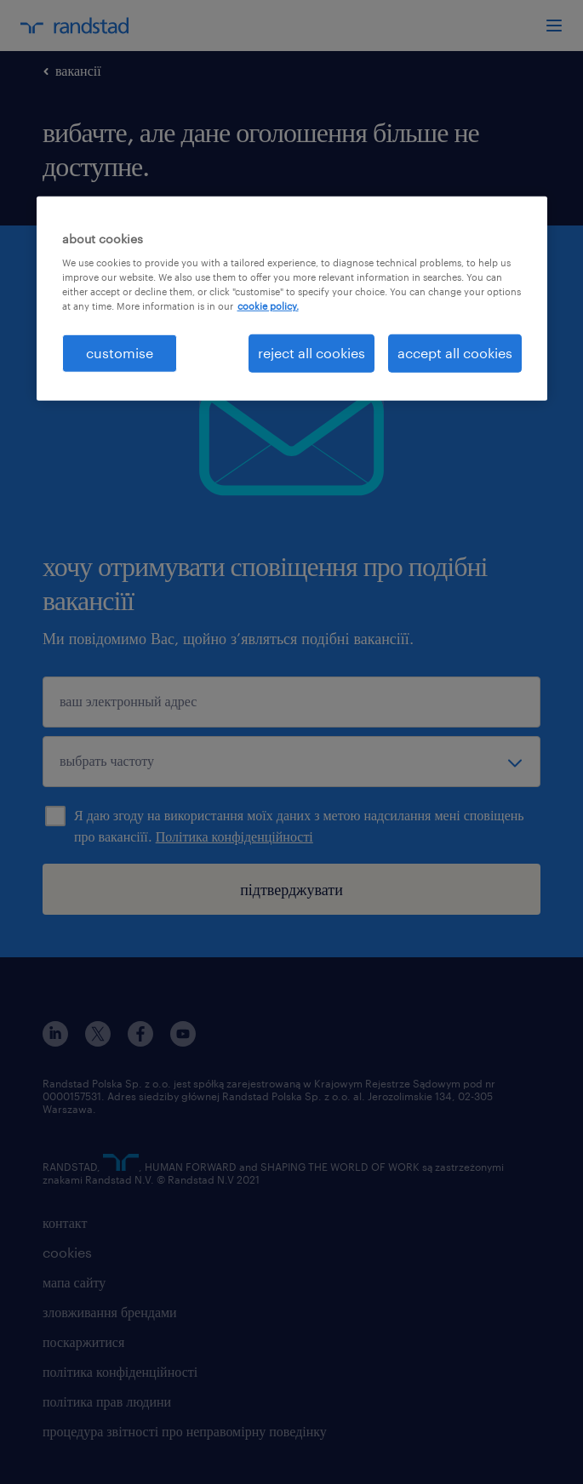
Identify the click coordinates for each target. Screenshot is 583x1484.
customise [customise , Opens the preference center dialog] (119, 353)
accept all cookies (454, 353)
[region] (292, 298)
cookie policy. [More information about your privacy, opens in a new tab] (268, 305)
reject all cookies (311, 353)
